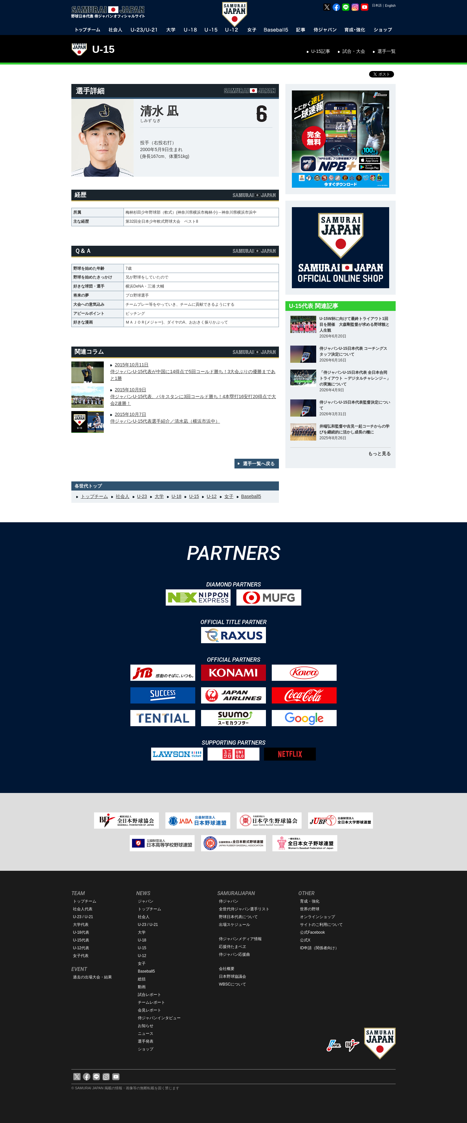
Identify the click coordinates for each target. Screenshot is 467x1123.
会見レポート (149, 1010)
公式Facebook (312, 932)
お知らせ (145, 1025)
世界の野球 (309, 909)
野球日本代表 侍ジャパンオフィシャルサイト (110, 12)
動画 (142, 987)
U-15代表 (81, 940)
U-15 (103, 49)
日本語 (377, 5)
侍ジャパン (228, 901)
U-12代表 (81, 948)
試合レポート (149, 994)
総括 (142, 979)
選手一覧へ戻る (259, 463)
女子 (229, 496)
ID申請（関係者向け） (319, 948)
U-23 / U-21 (83, 917)
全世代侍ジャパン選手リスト (244, 909)
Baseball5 (251, 496)
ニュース (145, 1033)
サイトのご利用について (321, 924)
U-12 (211, 496)
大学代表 (81, 924)
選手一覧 (386, 51)
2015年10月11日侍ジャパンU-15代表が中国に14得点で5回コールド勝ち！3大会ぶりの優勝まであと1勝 (193, 371)
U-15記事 (320, 51)
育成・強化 (309, 901)
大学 (159, 496)
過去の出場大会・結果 (92, 977)
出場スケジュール (234, 924)
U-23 (142, 496)
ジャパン (145, 901)
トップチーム (94, 496)
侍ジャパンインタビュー (159, 1018)
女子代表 (81, 955)
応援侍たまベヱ (232, 946)
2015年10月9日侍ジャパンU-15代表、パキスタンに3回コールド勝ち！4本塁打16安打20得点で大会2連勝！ (193, 396)
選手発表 (145, 1041)
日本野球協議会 (232, 976)
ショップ (145, 1049)
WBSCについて (232, 984)
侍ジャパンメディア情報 (240, 939)
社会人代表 (82, 909)
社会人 (122, 496)
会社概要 (226, 968)
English (390, 5)
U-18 (176, 496)
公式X (305, 940)
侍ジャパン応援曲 (234, 954)
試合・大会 (353, 51)
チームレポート (151, 1002)
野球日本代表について (238, 917)
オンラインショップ (317, 917)
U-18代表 (81, 932)
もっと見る (379, 453)
